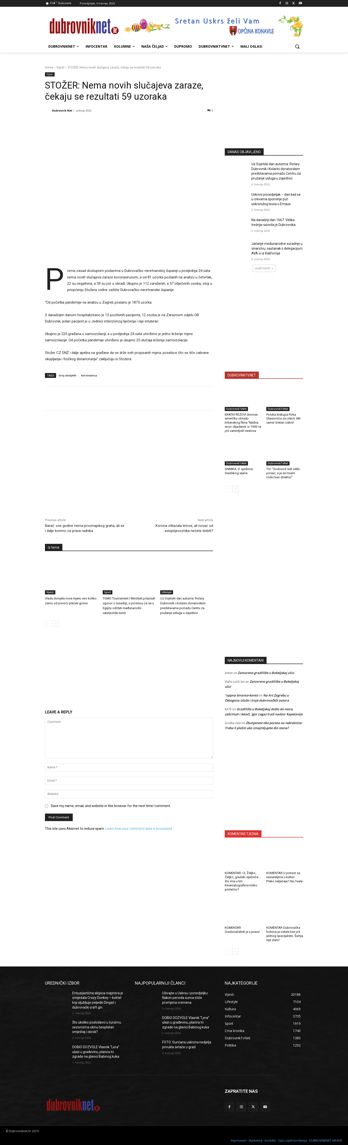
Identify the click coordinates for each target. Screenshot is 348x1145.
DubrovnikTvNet (236, 409)
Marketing (255, 1140)
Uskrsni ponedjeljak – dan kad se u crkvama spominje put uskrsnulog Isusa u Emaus (276, 199)
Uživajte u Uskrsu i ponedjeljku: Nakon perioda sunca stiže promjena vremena (185, 997)
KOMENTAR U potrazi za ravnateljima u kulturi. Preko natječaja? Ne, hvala (284, 877)
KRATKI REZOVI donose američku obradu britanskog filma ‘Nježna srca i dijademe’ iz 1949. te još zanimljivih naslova (243, 423)
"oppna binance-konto (241, 695)
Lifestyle (167, 592)
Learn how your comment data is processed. (139, 829)
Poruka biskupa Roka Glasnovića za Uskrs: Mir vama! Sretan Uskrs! (283, 419)
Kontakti (270, 1140)
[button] (297, 46)
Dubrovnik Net (62, 110)
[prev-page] (48, 623)
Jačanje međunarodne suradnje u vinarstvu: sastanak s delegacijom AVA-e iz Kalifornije (277, 248)
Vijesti (61, 67)
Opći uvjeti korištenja (292, 1140)
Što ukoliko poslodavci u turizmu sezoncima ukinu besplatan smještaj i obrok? (96, 1027)
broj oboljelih (67, 375)
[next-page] (56, 623)
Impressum (238, 1140)
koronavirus (89, 375)
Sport (107, 592)
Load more (264, 268)
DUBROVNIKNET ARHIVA (325, 1140)
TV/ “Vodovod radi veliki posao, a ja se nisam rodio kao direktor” (283, 473)
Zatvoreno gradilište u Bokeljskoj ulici (266, 673)
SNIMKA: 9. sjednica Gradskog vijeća (239, 471)
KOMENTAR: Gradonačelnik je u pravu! (242, 930)
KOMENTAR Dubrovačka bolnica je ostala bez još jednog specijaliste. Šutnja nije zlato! (284, 934)
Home (49, 67)
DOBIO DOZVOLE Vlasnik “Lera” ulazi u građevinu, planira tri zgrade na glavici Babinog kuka (95, 1051)
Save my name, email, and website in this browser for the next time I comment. (111, 806)
